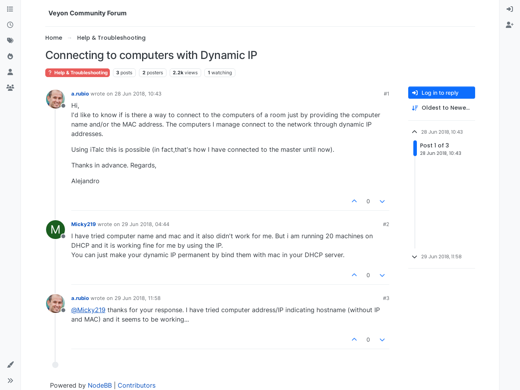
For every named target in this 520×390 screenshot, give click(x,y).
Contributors (136, 385)
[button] (10, 365)
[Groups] (10, 88)
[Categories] (10, 9)
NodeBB (100, 385)
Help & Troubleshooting (77, 72)
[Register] (510, 25)
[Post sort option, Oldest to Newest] (441, 108)
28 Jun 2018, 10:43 (138, 93)
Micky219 (83, 224)
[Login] (510, 9)
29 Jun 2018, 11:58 (138, 298)
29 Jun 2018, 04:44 (145, 224)
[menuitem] (510, 9)
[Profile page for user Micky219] (55, 229)
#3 (386, 298)
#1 (386, 93)
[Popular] (10, 56)
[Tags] (10, 41)
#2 (386, 224)
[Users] (10, 72)
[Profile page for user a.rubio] (55, 99)
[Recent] (10, 25)
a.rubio (80, 93)
